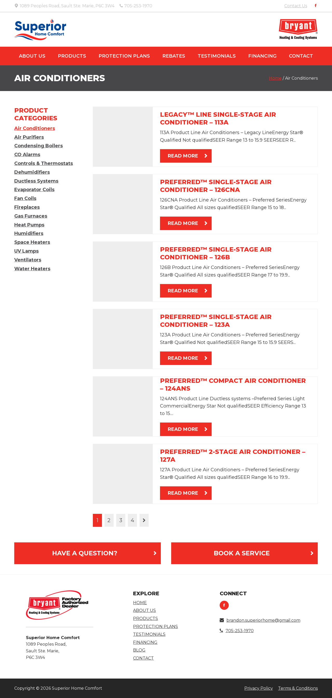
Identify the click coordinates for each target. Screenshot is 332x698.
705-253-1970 (237, 630)
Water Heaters (32, 269)
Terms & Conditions (298, 688)
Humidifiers (28, 233)
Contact (301, 56)
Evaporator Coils (34, 189)
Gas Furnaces (30, 216)
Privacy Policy (258, 688)
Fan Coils (25, 198)
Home (275, 78)
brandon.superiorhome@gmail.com (260, 620)
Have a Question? (84, 553)
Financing (262, 56)
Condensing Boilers (38, 146)
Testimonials (217, 56)
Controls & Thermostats (43, 163)
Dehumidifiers (32, 172)
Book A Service (242, 553)
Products (72, 56)
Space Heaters (32, 242)
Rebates (173, 56)
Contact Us (295, 5)
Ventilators (27, 260)
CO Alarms (27, 154)
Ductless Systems (36, 181)
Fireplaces (27, 207)
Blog (139, 650)
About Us (32, 56)
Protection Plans (124, 56)
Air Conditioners (34, 128)
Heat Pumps (29, 225)
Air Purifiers (29, 137)
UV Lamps (26, 251)
